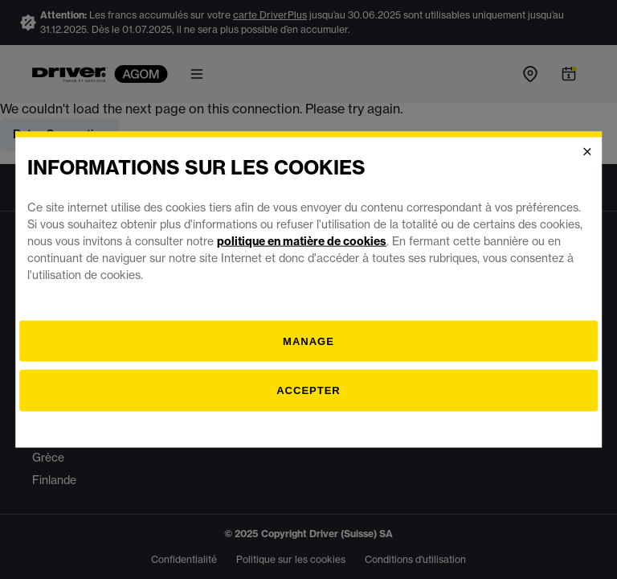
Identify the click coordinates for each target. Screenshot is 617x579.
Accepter (308, 390)
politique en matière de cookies (301, 240)
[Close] (587, 152)
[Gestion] (308, 341)
